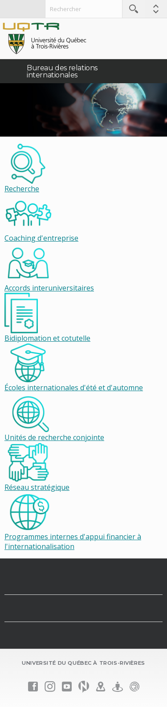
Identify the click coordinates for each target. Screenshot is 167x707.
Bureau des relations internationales (62, 71)
